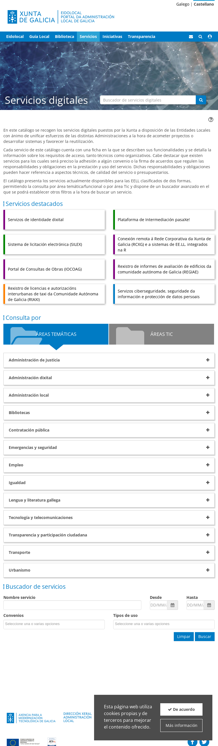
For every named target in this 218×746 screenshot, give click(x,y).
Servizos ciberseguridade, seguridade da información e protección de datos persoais (159, 293)
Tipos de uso (125, 615)
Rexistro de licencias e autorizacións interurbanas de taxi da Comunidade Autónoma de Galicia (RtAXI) (53, 294)
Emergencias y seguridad (33, 447)
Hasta (192, 597)
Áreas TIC (161, 334)
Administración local (29, 395)
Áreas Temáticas (56, 334)
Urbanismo (19, 570)
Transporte (19, 552)
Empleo (16, 465)
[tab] (109, 360)
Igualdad (17, 482)
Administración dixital (30, 377)
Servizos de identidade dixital (36, 219)
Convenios (13, 615)
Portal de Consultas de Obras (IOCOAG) (45, 269)
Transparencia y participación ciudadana (48, 535)
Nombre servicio (19, 597)
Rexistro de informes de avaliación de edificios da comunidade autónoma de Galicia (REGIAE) (164, 269)
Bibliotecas (19, 412)
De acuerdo (181, 709)
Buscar (204, 636)
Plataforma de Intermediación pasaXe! (154, 219)
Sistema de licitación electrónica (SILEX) (45, 244)
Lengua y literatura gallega (34, 500)
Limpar (183, 636)
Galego (182, 4)
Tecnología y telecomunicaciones (41, 517)
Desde (156, 597)
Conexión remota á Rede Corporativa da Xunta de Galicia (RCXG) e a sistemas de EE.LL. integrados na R (164, 244)
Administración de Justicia (34, 360)
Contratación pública (29, 430)
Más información (181, 725)
